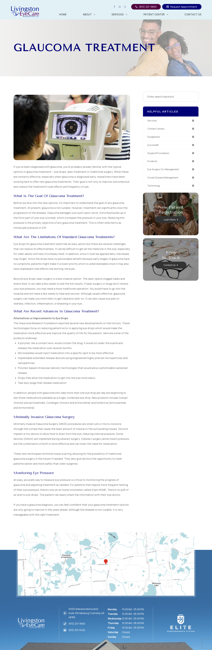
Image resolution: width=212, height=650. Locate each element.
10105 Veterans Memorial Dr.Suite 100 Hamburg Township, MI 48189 (86, 611)
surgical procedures (159, 154)
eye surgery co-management (165, 171)
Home (63, 14)
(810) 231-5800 (76, 619)
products (153, 162)
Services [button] (119, 14)
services (152, 120)
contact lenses (157, 129)
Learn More (169, 221)
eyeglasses (154, 137)
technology (154, 187)
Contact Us (193, 14)
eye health (154, 146)
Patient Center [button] (156, 14)
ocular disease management (164, 179)
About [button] (89, 14)
